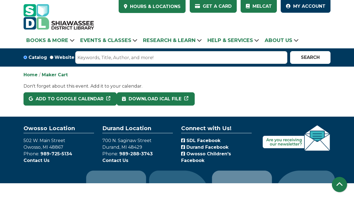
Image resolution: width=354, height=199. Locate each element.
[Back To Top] (339, 184)
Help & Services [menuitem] (230, 40)
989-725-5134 (56, 153)
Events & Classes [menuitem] (105, 40)
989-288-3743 (136, 153)
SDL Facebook (200, 140)
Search (310, 57)
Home (31, 74)
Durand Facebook (204, 147)
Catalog (37, 57)
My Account (306, 6)
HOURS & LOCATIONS (155, 6)
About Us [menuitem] (278, 40)
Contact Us (37, 160)
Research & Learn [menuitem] (169, 40)
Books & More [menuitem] (47, 40)
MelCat (259, 6)
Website (64, 57)
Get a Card (213, 6)
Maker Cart (55, 74)
